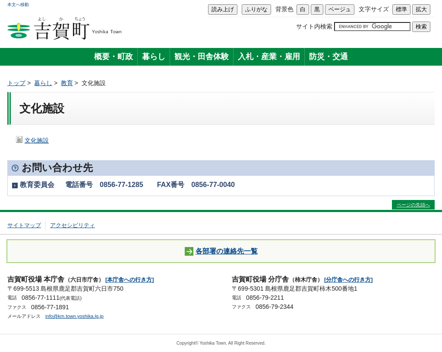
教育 (67, 82)
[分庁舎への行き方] (348, 279)
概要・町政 (113, 56)
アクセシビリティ (72, 225)
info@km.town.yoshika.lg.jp (74, 316)
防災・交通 (328, 56)
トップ (16, 82)
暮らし (153, 56)
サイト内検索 (314, 26)
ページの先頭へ (413, 204)
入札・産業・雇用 (269, 56)
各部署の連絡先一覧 (221, 251)
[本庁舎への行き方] (129, 279)
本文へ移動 (18, 4)
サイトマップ (24, 225)
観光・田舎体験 (201, 56)
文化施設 (37, 140)
